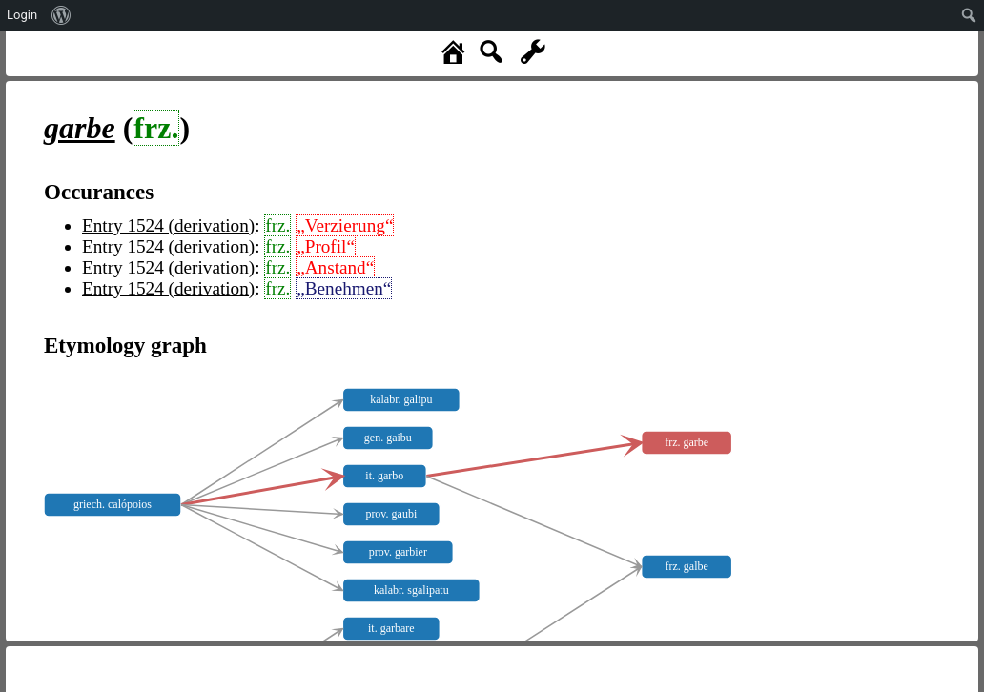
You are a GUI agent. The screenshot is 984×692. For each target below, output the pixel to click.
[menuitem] (61, 15)
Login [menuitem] (22, 15)
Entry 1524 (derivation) (168, 225)
